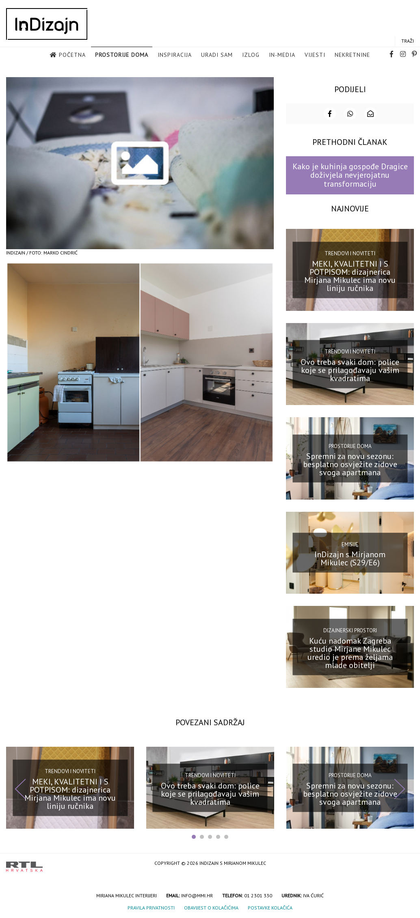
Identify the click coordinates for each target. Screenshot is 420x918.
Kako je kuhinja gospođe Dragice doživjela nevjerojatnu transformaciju (350, 174)
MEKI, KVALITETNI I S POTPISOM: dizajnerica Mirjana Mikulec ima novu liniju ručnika (350, 274)
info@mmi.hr (197, 895)
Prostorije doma (121, 55)
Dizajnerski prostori (350, 629)
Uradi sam (217, 55)
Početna (72, 55)
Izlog (251, 55)
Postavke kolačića (270, 907)
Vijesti (315, 55)
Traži (407, 41)
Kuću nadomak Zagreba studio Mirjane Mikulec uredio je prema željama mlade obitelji (350, 651)
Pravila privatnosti (151, 907)
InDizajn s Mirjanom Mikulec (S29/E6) (349, 557)
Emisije (350, 543)
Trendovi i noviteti (350, 252)
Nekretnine (352, 55)
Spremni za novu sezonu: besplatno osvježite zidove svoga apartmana (350, 463)
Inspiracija (175, 55)
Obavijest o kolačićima (211, 907)
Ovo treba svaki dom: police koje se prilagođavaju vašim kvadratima (350, 369)
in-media (282, 55)
